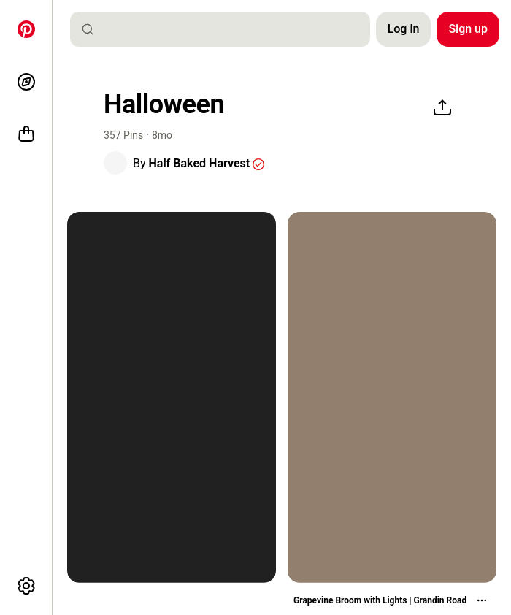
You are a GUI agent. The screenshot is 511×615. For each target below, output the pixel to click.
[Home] (26, 29)
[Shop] (26, 134)
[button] (115, 163)
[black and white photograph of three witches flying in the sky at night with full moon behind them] (171, 397)
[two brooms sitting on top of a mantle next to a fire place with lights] (392, 397)
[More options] (26, 585)
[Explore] (26, 81)
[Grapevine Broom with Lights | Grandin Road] (392, 600)
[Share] (442, 108)
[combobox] (226, 29)
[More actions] (482, 600)
